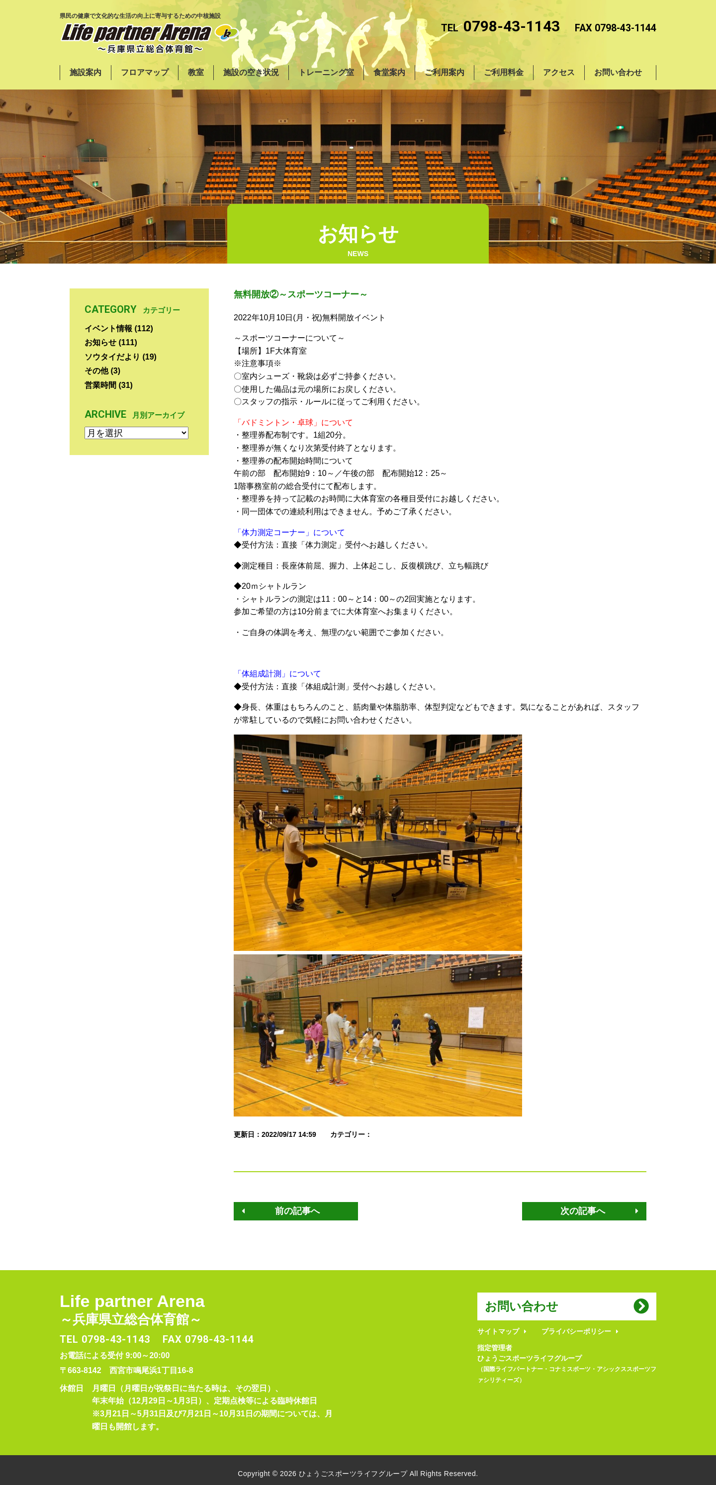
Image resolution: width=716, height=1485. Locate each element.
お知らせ (100, 342)
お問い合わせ (521, 1306)
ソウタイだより (112, 357)
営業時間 (100, 385)
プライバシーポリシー (576, 1331)
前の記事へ (297, 1211)
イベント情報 (108, 328)
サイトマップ (498, 1331)
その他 (96, 371)
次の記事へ (582, 1211)
